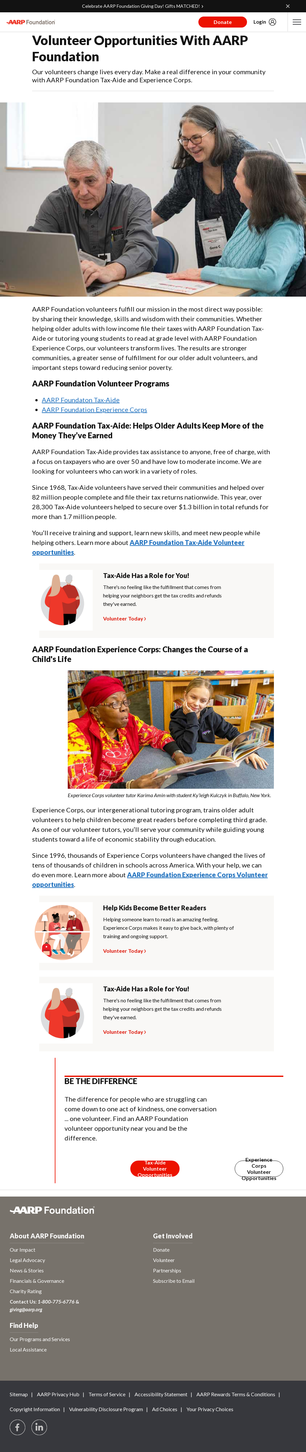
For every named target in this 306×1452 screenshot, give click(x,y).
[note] (171, 795)
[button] (297, 22)
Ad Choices (164, 1409)
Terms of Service (106, 1394)
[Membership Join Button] (155, 1168)
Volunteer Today (123, 617)
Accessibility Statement (161, 1394)
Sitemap (19, 1394)
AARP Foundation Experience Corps (94, 409)
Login (259, 22)
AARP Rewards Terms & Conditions (235, 1394)
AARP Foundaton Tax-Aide (81, 400)
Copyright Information (35, 1409)
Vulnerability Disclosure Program (106, 1409)
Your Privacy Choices (209, 1409)
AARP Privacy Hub (58, 1394)
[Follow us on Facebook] (18, 1428)
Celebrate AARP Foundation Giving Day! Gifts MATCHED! (141, 6)
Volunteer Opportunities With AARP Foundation (140, 48)
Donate (223, 22)
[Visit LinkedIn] (39, 1428)
